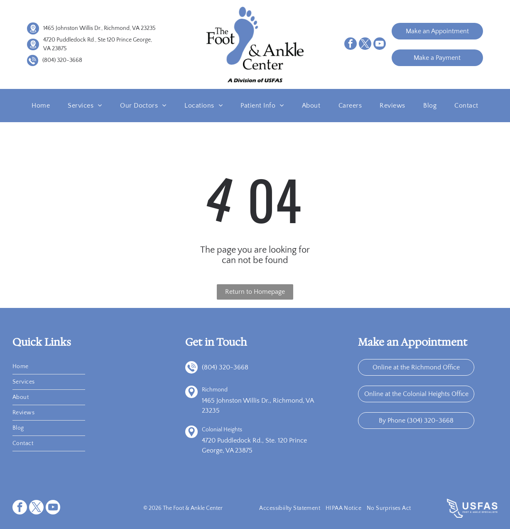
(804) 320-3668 (62, 60)
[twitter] (365, 44)
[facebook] (350, 44)
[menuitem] (40, 105)
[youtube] (379, 44)
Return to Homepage (255, 291)
